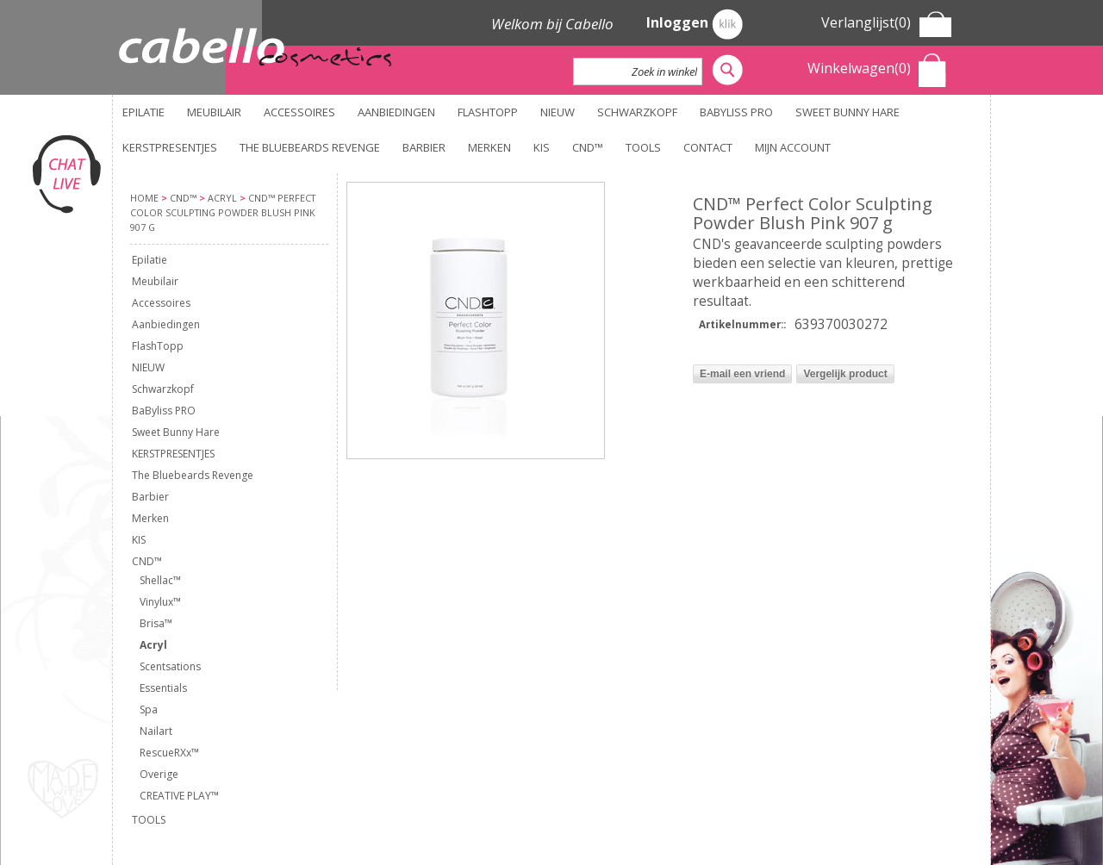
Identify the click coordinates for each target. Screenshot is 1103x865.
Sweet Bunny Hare (847, 112)
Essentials (163, 688)
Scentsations (170, 666)
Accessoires (299, 112)
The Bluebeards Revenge (310, 147)
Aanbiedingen (396, 112)
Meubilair (214, 112)
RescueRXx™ (169, 752)
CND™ (587, 147)
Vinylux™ (160, 601)
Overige (159, 774)
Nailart (156, 731)
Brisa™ (156, 623)
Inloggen (694, 24)
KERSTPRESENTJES (169, 147)
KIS (541, 147)
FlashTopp (488, 112)
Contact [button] (707, 147)
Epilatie (143, 112)
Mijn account (793, 147)
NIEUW (557, 112)
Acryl (153, 645)
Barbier (424, 147)
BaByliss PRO (736, 112)
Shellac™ (160, 580)
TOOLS (643, 147)
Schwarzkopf (637, 112)
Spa (149, 709)
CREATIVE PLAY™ (179, 795)
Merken (489, 147)
